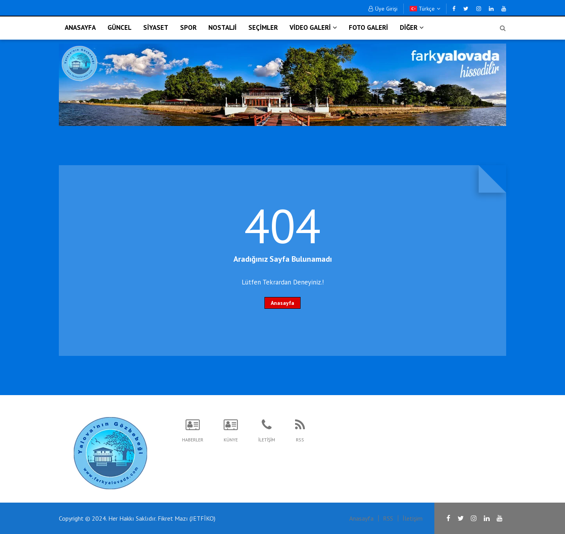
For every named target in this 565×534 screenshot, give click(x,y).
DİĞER (412, 27)
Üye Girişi (382, 8)
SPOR (188, 27)
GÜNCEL (119, 27)
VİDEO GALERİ (313, 27)
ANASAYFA (80, 27)
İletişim (413, 518)
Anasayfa (282, 302)
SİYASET (155, 27)
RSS (388, 518)
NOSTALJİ (222, 27)
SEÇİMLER (263, 27)
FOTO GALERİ (368, 27)
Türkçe (425, 8)
